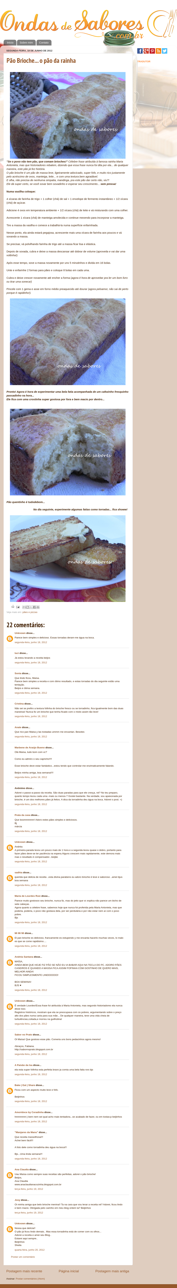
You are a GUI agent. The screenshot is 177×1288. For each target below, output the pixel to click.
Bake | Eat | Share (25, 1085)
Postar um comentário (23, 1257)
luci (17, 653)
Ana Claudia (22, 1169)
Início (10, 42)
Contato (44, 42)
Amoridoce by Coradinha (29, 1112)
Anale (18, 727)
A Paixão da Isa (24, 1065)
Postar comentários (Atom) (30, 1278)
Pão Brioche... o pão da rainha (41, 60)
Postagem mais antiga (112, 1271)
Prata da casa (22, 815)
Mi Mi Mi (19, 933)
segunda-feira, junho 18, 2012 (31, 642)
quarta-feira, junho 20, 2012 (30, 1249)
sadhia (18, 872)
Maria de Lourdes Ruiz (28, 896)
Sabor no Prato (23, 1034)
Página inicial (69, 1271)
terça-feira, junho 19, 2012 (29, 1189)
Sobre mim (26, 42)
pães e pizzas (30, 612)
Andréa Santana (24, 956)
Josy (17, 1200)
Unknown (20, 633)
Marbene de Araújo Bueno (30, 747)
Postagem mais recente (24, 1271)
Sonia (18, 673)
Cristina (19, 703)
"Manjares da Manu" (26, 1132)
